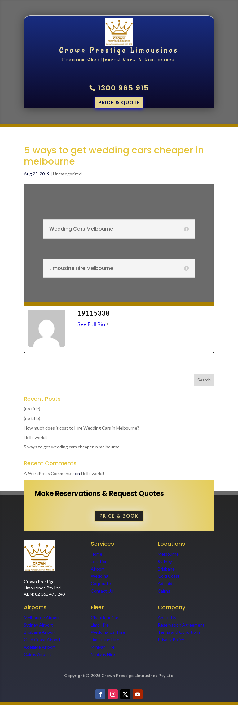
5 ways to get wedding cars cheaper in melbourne (72, 446)
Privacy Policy (171, 639)
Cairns (164, 590)
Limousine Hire (105, 639)
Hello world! (35, 437)
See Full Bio (91, 324)
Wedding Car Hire (108, 632)
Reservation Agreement (181, 625)
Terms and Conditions (179, 632)
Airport (98, 568)
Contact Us (102, 590)
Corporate (101, 583)
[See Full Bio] (107, 324)
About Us (167, 617)
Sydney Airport (38, 625)
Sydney (165, 561)
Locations (100, 561)
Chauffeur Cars (106, 617)
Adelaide (166, 583)
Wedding (99, 576)
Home (96, 554)
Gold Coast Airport (43, 639)
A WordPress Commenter (49, 473)
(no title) (32, 408)
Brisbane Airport (40, 632)
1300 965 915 (123, 88)
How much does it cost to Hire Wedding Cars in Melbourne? (81, 427)
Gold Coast (169, 576)
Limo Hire (100, 625)
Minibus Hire (103, 654)
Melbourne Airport (42, 617)
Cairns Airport (37, 654)
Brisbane (166, 568)
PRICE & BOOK (119, 515)
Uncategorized (67, 173)
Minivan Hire (103, 647)
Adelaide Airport (40, 647)
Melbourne (168, 554)
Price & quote (119, 102)
